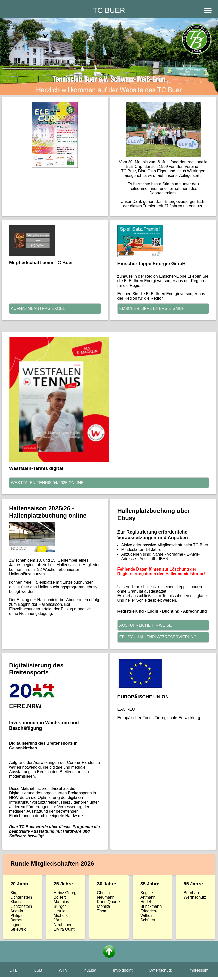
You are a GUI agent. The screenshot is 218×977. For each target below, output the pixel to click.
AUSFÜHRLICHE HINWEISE (145, 625)
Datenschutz (160, 970)
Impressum (198, 970)
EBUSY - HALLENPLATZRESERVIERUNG (158, 637)
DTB (14, 970)
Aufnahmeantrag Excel (38, 308)
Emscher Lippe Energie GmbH (152, 308)
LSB (38, 970)
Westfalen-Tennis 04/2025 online (47, 483)
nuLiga (90, 970)
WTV (63, 970)
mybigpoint (122, 970)
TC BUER (109, 10)
